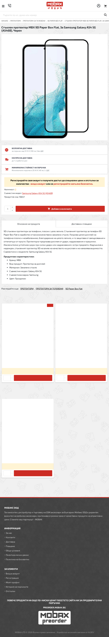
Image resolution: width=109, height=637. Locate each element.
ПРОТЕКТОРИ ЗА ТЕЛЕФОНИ (34, 21)
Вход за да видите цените (28, 371)
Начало (4, 21)
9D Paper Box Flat (55, 21)
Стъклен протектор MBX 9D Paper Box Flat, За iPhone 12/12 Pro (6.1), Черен (81, 361)
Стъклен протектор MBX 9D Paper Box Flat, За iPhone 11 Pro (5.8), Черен (28, 361)
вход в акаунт (38, 183)
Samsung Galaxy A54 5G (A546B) (37, 193)
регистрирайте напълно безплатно (73, 183)
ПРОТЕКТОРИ (15, 21)
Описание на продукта (28, 224)
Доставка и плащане (82, 224)
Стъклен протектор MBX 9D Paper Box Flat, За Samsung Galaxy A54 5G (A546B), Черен (28, 456)
